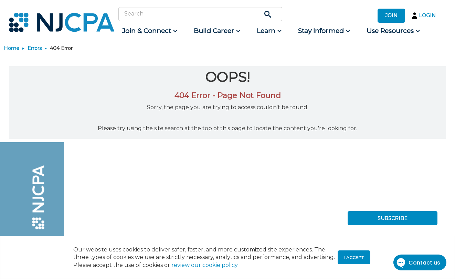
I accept (354, 257)
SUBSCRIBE (393, 218)
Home (11, 48)
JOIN (391, 15)
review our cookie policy (204, 265)
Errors (35, 48)
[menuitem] (149, 31)
